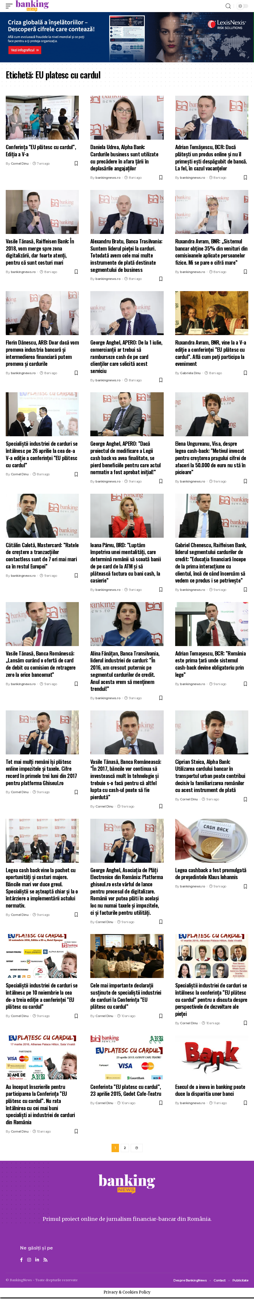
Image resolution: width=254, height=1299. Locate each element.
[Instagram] (29, 1262)
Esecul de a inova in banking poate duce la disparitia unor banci (210, 1090)
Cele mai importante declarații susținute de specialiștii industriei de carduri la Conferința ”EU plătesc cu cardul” (125, 995)
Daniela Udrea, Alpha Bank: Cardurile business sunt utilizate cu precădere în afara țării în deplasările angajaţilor (124, 157)
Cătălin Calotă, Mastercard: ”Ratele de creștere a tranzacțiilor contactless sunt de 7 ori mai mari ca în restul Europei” (42, 555)
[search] (228, 6)
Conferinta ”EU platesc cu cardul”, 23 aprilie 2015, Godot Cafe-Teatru (125, 1090)
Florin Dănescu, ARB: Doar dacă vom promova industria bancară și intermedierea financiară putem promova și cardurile (42, 352)
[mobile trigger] (10, 6)
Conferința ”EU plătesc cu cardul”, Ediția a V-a (41, 150)
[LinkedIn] (38, 1262)
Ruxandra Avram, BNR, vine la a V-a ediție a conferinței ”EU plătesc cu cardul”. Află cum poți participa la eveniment (210, 352)
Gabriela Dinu (190, 373)
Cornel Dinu (20, 164)
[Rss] (46, 1262)
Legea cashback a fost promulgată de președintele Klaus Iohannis (210, 873)
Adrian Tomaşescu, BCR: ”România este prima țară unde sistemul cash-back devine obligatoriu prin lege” (210, 663)
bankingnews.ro (107, 178)
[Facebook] (21, 1262)
